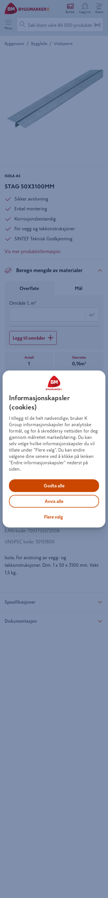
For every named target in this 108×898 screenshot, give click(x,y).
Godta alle (54, 485)
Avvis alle (54, 501)
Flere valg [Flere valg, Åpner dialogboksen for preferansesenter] (53, 517)
